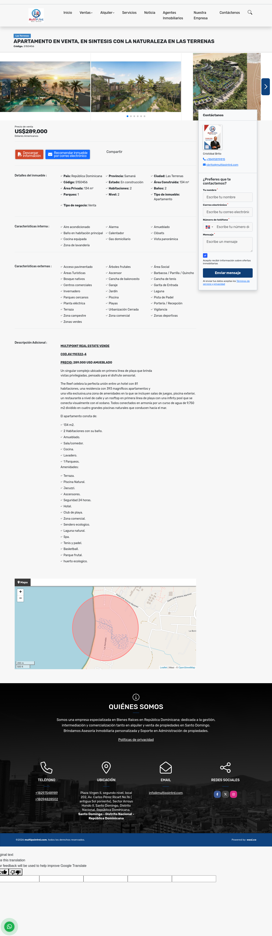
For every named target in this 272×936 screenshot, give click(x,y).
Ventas (85, 13)
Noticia (149, 13)
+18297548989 (46, 793)
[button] (127, 116)
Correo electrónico (215, 205)
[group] (45, 86)
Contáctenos (230, 13)
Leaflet (163, 667)
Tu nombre (210, 190)
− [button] (20, 598)
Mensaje (209, 234)
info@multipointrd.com (166, 793)
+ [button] (20, 592)
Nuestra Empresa (201, 15)
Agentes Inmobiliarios (173, 15)
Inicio (68, 13)
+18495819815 (215, 159)
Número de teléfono (216, 219)
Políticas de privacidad (136, 740)
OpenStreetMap (186, 667)
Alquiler (106, 13)
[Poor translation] (15, 872)
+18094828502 (46, 799)
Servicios (129, 13)
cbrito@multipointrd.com (222, 164)
